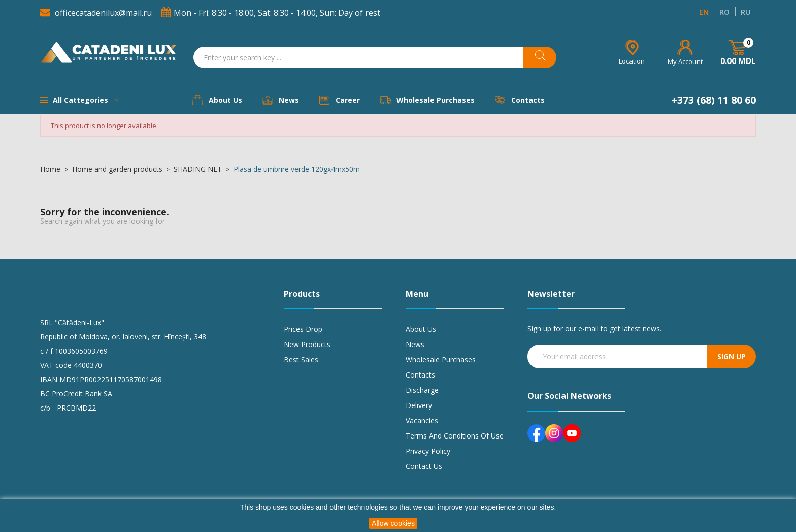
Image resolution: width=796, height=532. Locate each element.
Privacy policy (428, 451)
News (415, 344)
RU (746, 11)
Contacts (420, 375)
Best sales (301, 359)
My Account (685, 61)
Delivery (419, 405)
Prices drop (303, 329)
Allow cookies (393, 523)
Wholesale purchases (441, 359)
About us (421, 329)
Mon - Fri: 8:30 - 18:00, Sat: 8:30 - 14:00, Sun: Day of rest (270, 12)
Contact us (424, 466)
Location (632, 61)
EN (704, 11)
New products (307, 344)
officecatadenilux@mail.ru (97, 12)
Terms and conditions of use (455, 436)
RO (724, 11)
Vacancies (422, 420)
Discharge (422, 390)
